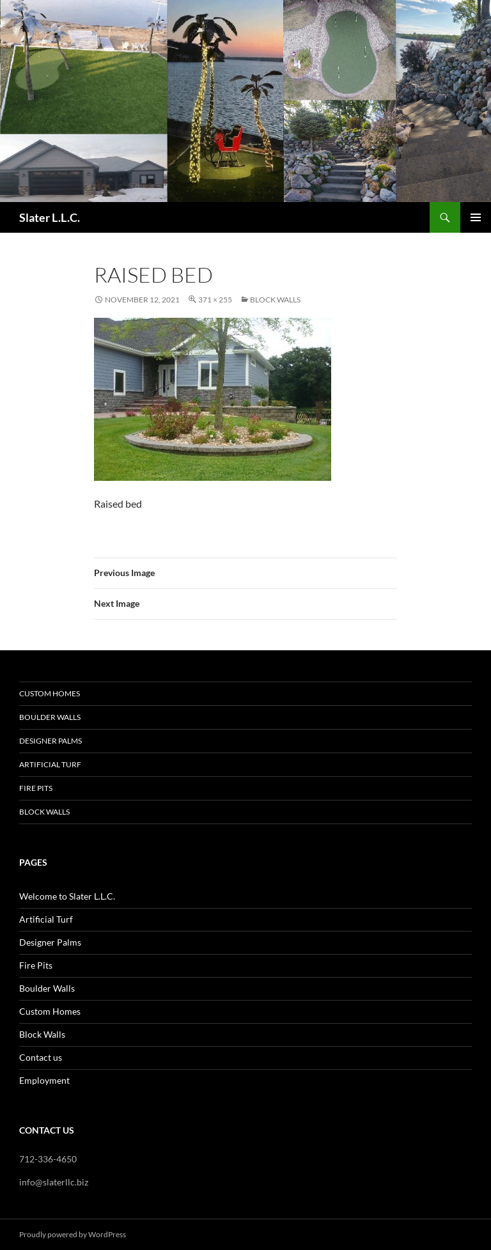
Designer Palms (50, 741)
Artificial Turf (50, 764)
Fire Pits (35, 788)
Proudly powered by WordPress (72, 1234)
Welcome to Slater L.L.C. (67, 896)
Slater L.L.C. (49, 217)
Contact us (40, 1057)
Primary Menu (475, 217)
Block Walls (275, 299)
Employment (44, 1080)
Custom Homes (49, 693)
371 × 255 (215, 299)
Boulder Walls (50, 717)
